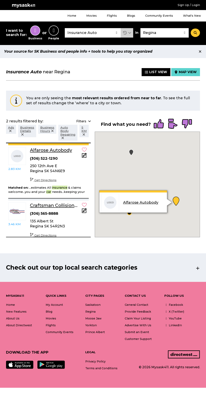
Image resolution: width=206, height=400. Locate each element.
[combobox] (93, 33)
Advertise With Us (138, 325)
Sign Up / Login (189, 5)
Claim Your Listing (138, 318)
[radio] (159, 124)
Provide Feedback (138, 311)
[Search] (195, 33)
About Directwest (19, 325)
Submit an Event (137, 332)
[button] (127, 33)
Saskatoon (93, 305)
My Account (54, 305)
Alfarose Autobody (140, 202)
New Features (16, 311)
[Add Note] (84, 157)
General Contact (136, 305)
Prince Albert (95, 332)
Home (71, 15)
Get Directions (43, 180)
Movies (91, 15)
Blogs (131, 15)
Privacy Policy (95, 361)
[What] (93, 33)
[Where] (164, 33)
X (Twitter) (174, 311)
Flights (112, 15)
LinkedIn (173, 325)
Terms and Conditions (101, 368)
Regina (90, 311)
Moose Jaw (93, 318)
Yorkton (91, 325)
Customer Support (138, 339)
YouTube (173, 318)
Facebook (173, 305)
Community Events (159, 15)
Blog (49, 311)
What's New (192, 15)
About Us (13, 318)
